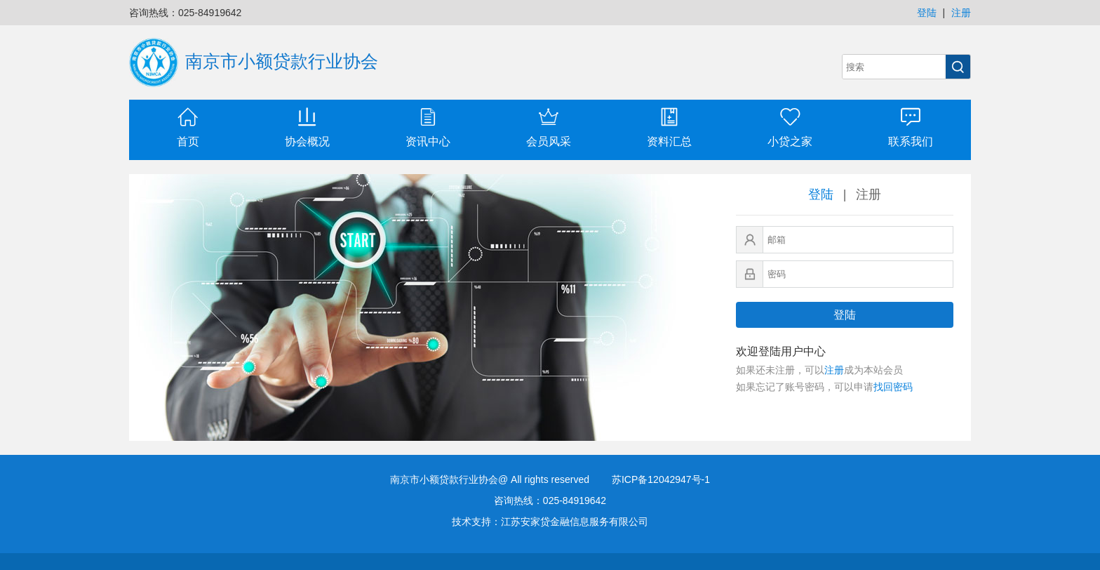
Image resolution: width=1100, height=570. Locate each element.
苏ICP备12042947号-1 (661, 479)
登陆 (927, 12)
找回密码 (893, 386)
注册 (961, 12)
